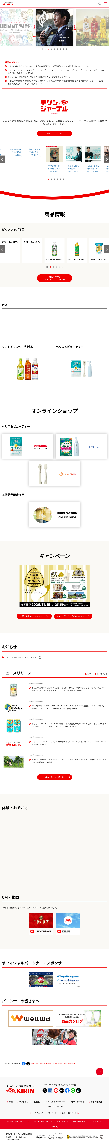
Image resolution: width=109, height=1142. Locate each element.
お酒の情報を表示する (38, 576)
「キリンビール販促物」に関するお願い (23, 657)
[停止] (42, 49)
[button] (34, 27)
